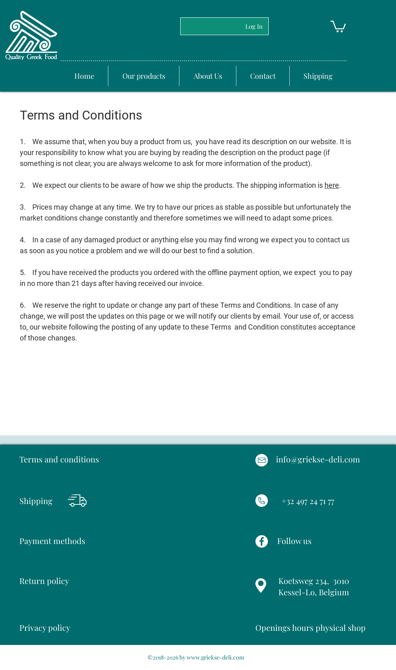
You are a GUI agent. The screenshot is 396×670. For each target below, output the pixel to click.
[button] (338, 25)
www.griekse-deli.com (215, 657)
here (331, 185)
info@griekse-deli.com (318, 459)
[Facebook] (261, 541)
